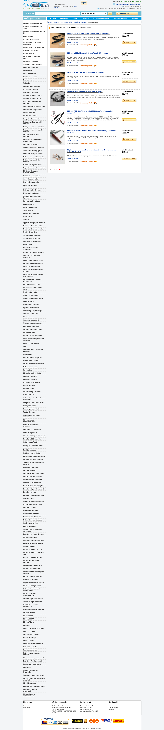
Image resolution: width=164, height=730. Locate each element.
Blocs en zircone (29, 631)
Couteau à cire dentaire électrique (31, 256)
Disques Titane (28, 622)
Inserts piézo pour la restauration (30, 605)
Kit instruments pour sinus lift (33, 658)
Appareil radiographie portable (34, 223)
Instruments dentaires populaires (95, 18)
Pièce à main (27, 244)
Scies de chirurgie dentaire (32, 586)
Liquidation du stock (68, 18)
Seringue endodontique (31, 201)
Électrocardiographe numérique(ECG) (30, 172)
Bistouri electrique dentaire (32, 373)
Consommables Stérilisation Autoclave (33, 350)
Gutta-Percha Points (30, 442)
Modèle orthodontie (30, 292)
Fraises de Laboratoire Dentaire (31, 561)
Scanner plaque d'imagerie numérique (32, 530)
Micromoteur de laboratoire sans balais (32, 43)
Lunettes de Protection (31, 39)
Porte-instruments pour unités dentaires (34, 339)
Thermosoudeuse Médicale (32, 323)
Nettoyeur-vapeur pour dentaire (34, 473)
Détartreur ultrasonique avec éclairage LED (33, 275)
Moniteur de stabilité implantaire (30, 671)
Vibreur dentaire (29, 385)
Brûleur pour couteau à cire (33, 260)
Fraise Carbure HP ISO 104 (32, 557)
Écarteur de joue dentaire (32, 483)
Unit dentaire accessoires (32, 430)
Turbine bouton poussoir (32, 235)
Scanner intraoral (29, 546)
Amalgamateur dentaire (31, 86)
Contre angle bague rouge (32, 311)
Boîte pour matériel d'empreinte (30, 690)
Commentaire (113, 708)
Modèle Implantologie (30, 295)
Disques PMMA (28, 619)
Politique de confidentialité (60, 706)
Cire (24, 346)
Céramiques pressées (31, 634)
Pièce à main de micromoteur (33, 47)
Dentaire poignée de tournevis (34, 489)
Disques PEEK (28, 616)
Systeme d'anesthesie (31, 307)
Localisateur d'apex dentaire (33, 154)
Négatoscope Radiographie (32, 329)
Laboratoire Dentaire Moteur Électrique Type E (85, 92)
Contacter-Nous (85, 709)
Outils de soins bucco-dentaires (31, 425)
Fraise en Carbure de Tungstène (30, 248)
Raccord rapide (28, 388)
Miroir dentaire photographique (34, 486)
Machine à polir (28, 80)
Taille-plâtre (27, 83)
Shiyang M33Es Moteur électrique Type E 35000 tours (87, 53)
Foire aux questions (115, 706)
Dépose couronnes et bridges (33, 583)
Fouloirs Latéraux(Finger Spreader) (32, 197)
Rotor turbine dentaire (31, 343)
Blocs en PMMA (28, 641)
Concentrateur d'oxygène (32, 517)
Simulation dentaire (30, 537)
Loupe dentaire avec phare (32, 504)
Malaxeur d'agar (29, 498)
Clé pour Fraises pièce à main (33, 495)
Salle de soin (27, 216)
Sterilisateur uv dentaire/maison (29, 421)
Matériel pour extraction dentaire (31, 416)
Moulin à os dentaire (30, 580)
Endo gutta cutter (29, 406)
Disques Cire (27, 625)
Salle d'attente (28, 210)
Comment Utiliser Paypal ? (89, 711)
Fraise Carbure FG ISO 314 (32, 550)
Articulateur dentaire (30, 67)
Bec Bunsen (27, 71)
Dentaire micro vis (29, 492)
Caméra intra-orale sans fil (32, 95)
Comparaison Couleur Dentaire (34, 106)
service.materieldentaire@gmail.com (128, 4)
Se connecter (125, 1)
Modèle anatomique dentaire (33, 226)
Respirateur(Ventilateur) (31, 176)
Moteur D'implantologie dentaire (31, 161)
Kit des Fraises (28, 317)
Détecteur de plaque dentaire (33, 534)
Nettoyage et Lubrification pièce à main (32, 140)
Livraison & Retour (86, 708)
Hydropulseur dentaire (31, 182)
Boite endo (27, 667)
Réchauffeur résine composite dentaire (34, 572)
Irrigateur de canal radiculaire (33, 540)
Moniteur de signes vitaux (32, 165)
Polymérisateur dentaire (31, 568)
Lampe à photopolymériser (32, 23)
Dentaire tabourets (29, 470)
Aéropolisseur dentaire (31, 179)
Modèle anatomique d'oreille (33, 298)
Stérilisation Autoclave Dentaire (31, 135)
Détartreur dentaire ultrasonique (30, 186)
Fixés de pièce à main (30, 50)
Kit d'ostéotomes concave (32, 576)
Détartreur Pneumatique (31, 266)
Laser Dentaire (28, 301)
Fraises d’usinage (29, 637)
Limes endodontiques (31, 193)
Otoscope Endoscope (30, 467)
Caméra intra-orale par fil (32, 98)
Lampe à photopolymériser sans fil (32, 27)
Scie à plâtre (27, 370)
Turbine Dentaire (120, 18)
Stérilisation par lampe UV (32, 357)
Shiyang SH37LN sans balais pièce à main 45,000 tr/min (88, 34)
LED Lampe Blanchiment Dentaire (32, 102)
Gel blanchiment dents (31, 514)
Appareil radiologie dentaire (33, 543)
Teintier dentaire (29, 412)
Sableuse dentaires (30, 650)
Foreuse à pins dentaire (31, 382)
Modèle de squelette (30, 232)
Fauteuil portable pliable (31, 409)
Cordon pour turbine (30, 523)
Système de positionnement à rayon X (33, 463)
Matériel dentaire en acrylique (33, 610)
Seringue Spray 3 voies (31, 284)
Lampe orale (27, 354)
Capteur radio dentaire (31, 326)
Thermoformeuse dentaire (32, 64)
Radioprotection (29, 332)
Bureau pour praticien (31, 213)
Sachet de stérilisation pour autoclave (33, 446)
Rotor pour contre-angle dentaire (31, 654)
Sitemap (134, 18)
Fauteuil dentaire (29, 113)
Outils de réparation (30, 433)
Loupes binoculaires (30, 89)
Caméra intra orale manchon (33, 459)
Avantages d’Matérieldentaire (61, 708)
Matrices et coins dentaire (32, 453)
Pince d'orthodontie (30, 207)
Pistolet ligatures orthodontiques (29, 695)
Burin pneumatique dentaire (33, 644)
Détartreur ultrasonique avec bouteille (33, 270)
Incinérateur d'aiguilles (31, 304)
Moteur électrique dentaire (32, 520)
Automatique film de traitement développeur (34, 399)
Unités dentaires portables (32, 110)
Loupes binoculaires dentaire (33, 364)
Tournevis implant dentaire (32, 602)
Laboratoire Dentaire (30, 61)
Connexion (26, 706)
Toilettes (26, 220)
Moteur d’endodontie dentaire (33, 157)
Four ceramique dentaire (32, 392)
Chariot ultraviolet (29, 526)
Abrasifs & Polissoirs (30, 314)
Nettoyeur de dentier (30, 144)
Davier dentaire (28, 204)
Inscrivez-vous (136, 1)
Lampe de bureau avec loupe (33, 403)
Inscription (26, 708)
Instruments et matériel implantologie (31, 590)
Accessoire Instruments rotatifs (31, 57)
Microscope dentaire (30, 511)
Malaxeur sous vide (30, 367)
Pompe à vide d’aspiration (32, 335)
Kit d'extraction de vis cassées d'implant (34, 679)
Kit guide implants (29, 683)
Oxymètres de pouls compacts (34, 168)
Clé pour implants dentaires (33, 599)
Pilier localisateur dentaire (32, 480)
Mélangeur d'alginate (30, 92)
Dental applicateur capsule (32, 476)
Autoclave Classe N (30, 379)
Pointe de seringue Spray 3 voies (32, 288)
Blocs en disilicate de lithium (33, 628)
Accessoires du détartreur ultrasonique (32, 280)
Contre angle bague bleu (32, 241)
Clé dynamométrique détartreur (34, 456)
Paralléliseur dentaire (30, 77)
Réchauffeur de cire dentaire (33, 263)
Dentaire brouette (29, 507)
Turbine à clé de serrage (31, 238)
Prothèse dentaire (29, 450)
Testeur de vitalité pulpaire (32, 151)
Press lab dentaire (29, 74)
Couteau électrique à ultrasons (34, 686)
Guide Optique (28, 36)
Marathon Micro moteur (61, 22)
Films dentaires (28, 395)
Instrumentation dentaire (32, 190)
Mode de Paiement (86, 706)
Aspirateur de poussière (31, 320)
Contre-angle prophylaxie (32, 664)
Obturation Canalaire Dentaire (33, 147)
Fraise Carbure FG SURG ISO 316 (33, 553)
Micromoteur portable (30, 361)
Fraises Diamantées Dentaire (33, 252)
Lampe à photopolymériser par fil (34, 32)
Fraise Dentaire (28, 53)
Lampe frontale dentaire (31, 119)
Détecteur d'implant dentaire (33, 661)
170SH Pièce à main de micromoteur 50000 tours (85, 72)
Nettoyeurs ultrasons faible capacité (32, 123)
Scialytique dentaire (30, 116)
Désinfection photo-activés (32, 565)
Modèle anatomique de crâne (33, 229)
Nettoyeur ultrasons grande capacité (33, 131)
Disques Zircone (29, 613)
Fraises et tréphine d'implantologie (30, 594)
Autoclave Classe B (30, 376)
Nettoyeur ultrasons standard (33, 127)
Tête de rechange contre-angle (34, 436)
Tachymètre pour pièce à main (34, 675)
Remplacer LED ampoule (32, 439)
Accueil (53, 18)
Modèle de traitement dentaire (33, 501)
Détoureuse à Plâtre (30, 647)
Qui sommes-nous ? (58, 709)
